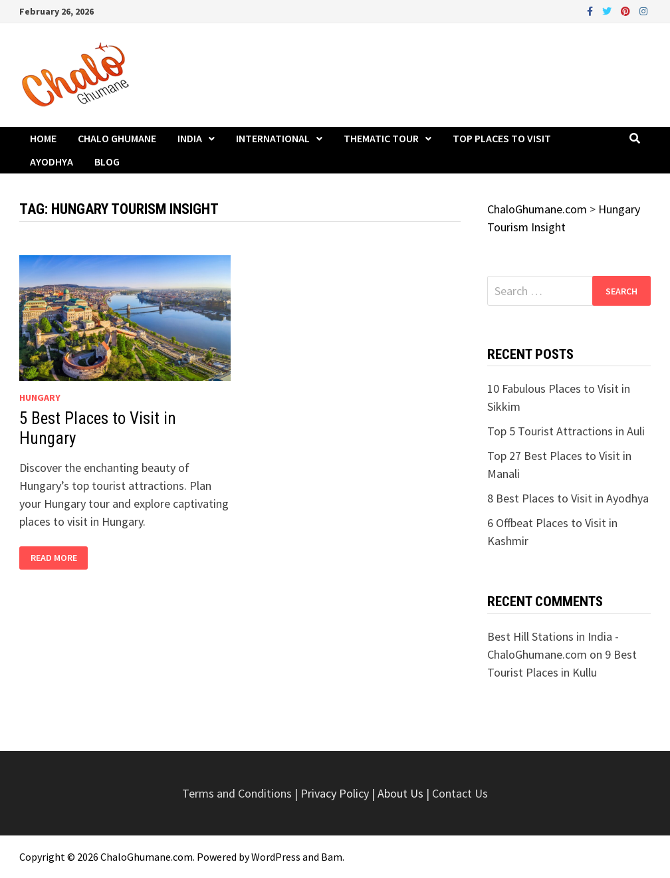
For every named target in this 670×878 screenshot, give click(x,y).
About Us (400, 793)
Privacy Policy (336, 793)
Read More (53, 558)
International (273, 138)
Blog (107, 161)
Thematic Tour (381, 138)
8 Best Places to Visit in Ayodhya (568, 498)
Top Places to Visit (502, 138)
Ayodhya (51, 161)
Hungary (39, 397)
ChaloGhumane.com (146, 856)
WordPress (275, 856)
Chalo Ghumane (117, 138)
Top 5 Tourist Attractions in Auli (566, 431)
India (189, 138)
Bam (331, 856)
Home (43, 138)
